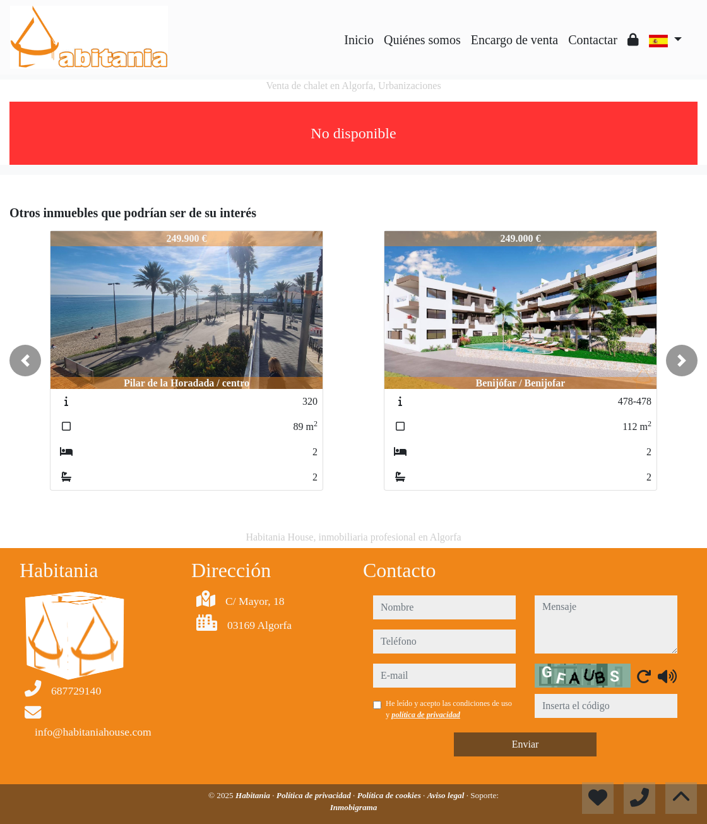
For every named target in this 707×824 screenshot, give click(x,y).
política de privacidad (425, 714)
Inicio (359, 40)
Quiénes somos (422, 40)
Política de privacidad (314, 795)
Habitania (253, 795)
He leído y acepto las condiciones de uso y (449, 709)
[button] (25, 360)
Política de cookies (390, 795)
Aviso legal (446, 795)
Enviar (525, 744)
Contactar (592, 40)
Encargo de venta (514, 40)
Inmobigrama (353, 807)
